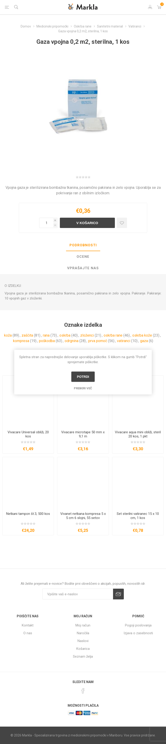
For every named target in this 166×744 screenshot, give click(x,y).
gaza (144, 341)
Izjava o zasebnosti (138, 633)
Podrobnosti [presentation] (83, 245)
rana (46, 335)
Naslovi (83, 641)
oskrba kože (142, 335)
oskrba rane (113, 335)
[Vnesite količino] (46, 223)
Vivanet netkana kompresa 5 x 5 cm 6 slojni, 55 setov (83, 516)
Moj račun (82, 625)
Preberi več (83, 388)
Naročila (83, 633)
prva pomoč (97, 341)
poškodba (47, 341)
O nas (27, 633)
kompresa (21, 341)
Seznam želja (83, 656)
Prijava (118, 594)
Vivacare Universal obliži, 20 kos (28, 434)
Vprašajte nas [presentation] (83, 268)
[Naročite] (77, 594)
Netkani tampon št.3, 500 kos (28, 514)
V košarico (87, 223)
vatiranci (123, 341)
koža (8, 335)
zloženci (87, 335)
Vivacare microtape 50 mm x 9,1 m (83, 434)
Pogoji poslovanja (138, 625)
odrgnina (71, 341)
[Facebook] (83, 691)
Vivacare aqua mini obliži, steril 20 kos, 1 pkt (138, 434)
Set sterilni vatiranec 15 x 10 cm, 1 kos (138, 516)
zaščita (27, 335)
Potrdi (83, 377)
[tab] (83, 245)
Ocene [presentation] (83, 257)
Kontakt (27, 625)
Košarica (83, 649)
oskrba (64, 335)
